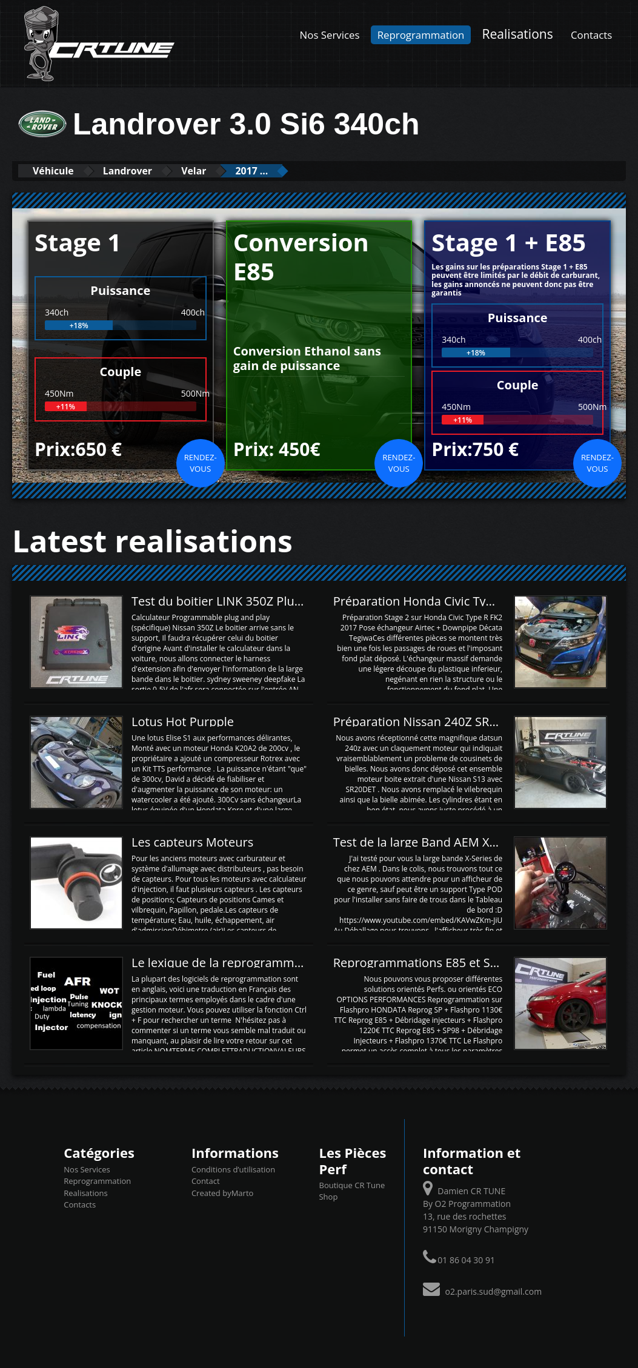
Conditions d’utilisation (233, 1168)
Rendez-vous (200, 462)
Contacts (591, 35)
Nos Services (330, 35)
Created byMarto (222, 1192)
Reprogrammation (421, 35)
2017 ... (286, 170)
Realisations (517, 33)
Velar (219, 170)
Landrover (143, 170)
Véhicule (58, 170)
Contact (205, 1180)
